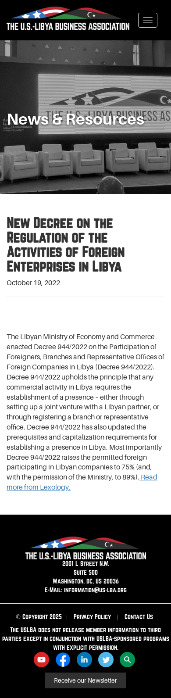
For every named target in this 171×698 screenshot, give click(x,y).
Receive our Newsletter (85, 680)
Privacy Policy (92, 616)
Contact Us (139, 616)
